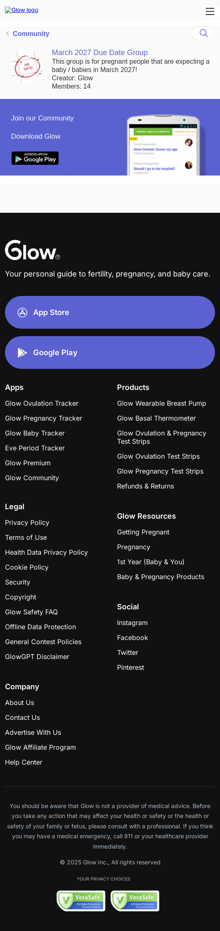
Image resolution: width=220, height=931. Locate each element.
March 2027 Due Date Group (100, 52)
